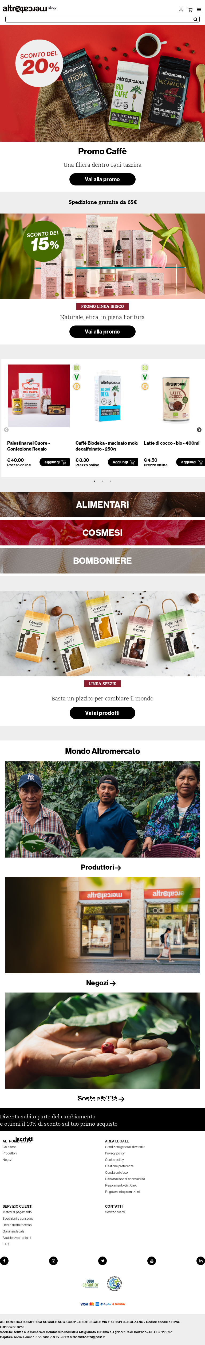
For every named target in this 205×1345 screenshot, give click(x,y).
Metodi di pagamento (17, 1212)
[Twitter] (102, 1261)
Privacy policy (115, 1153)
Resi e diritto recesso (17, 1225)
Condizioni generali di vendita (125, 1147)
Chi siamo (9, 1147)
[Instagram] (53, 1261)
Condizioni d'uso (116, 1172)
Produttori (102, 867)
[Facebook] (4, 1261)
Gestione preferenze (119, 1166)
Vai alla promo (102, 179)
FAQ (6, 1244)
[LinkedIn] (200, 1261)
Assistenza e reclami (17, 1238)
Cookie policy (114, 1160)
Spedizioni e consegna (18, 1218)
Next (199, 430)
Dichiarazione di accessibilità (125, 1179)
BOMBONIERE (102, 560)
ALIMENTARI (102, 504)
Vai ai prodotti (102, 713)
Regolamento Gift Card (121, 1185)
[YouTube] (151, 1261)
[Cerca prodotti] (102, 19)
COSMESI (102, 532)
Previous (6, 430)
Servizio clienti (115, 1212)
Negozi (102, 982)
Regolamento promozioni (122, 1192)
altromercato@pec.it (87, 1337)
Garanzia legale (14, 1231)
